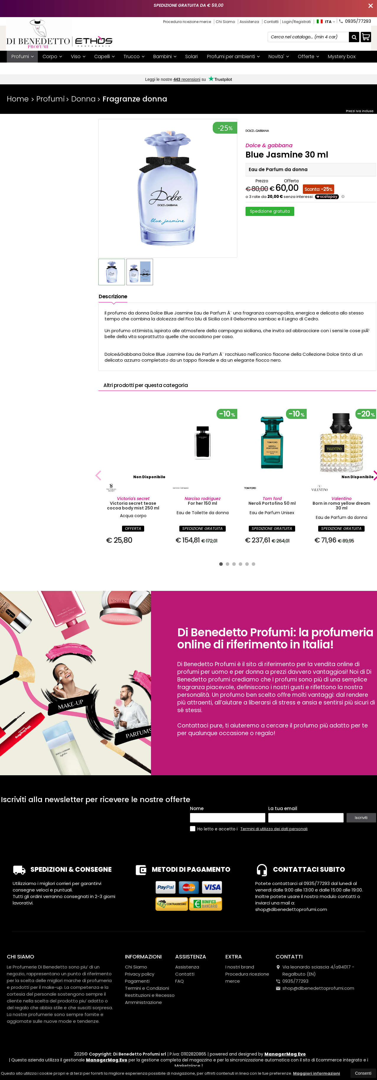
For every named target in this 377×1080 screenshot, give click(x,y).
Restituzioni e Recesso (150, 995)
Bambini (164, 56)
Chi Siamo (225, 21)
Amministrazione (143, 1002)
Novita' (279, 56)
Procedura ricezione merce (187, 21)
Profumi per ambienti (233, 56)
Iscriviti (361, 817)
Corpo (52, 56)
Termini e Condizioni (147, 988)
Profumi (23, 56)
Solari (191, 56)
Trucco (134, 56)
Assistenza (249, 21)
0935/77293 (355, 20)
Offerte (308, 56)
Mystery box (341, 56)
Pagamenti (137, 981)
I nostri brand (27, 68)
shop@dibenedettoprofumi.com (315, 988)
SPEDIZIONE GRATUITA (202, 528)
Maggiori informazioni (316, 1073)
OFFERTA (133, 528)
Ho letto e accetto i (214, 829)
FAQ (179, 981)
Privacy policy (139, 974)
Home (18, 99)
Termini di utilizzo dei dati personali (274, 829)
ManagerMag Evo (285, 1054)
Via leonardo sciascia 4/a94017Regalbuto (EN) (315, 970)
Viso (78, 56)
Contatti (271, 21)
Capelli (104, 56)
